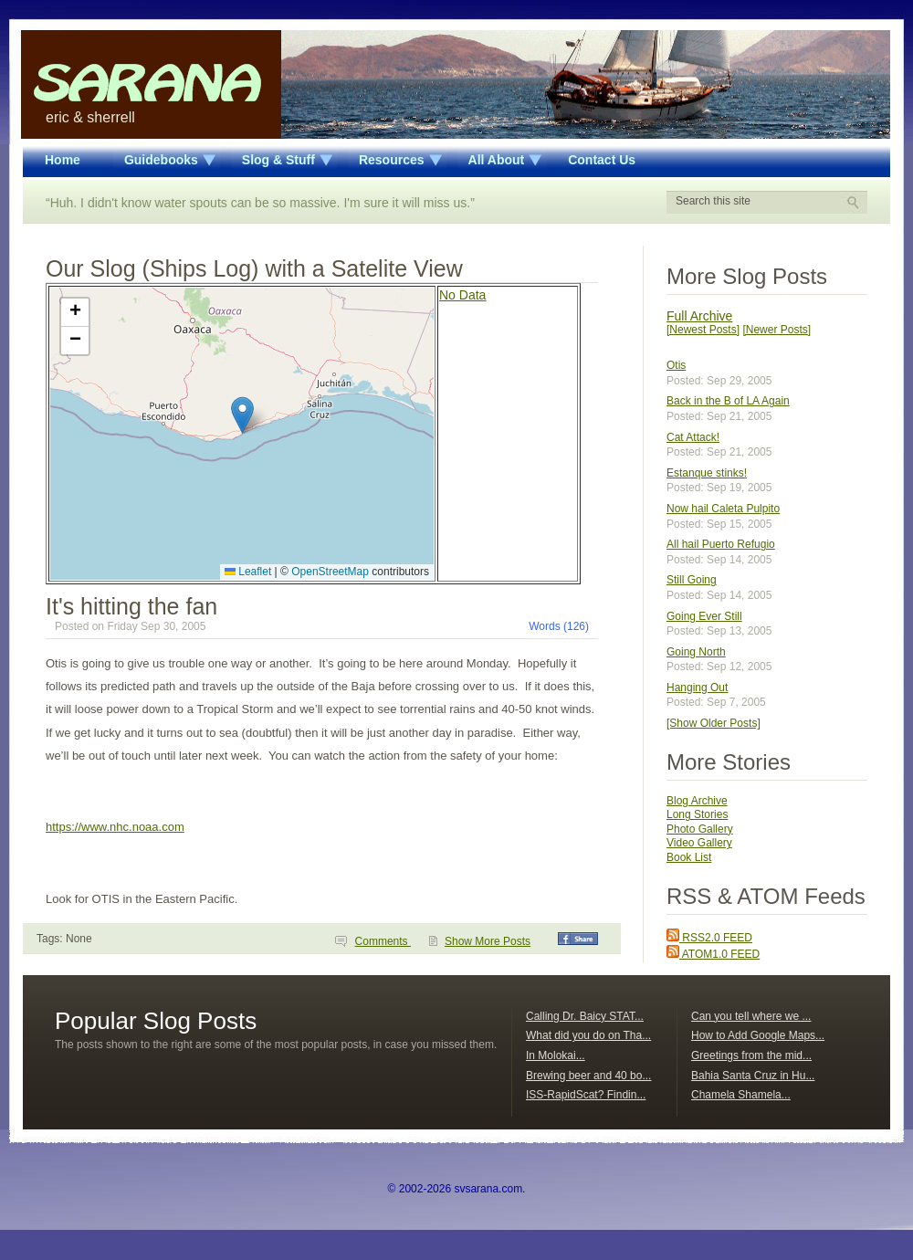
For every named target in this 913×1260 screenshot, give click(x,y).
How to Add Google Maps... (757, 1035)
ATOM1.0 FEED (713, 954)
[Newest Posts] (703, 329)
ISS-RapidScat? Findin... (585, 1094)
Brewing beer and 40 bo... (588, 1075)
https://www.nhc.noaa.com (115, 827)
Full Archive (699, 316)
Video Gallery (699, 842)
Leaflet (248, 571)
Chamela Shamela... (741, 1094)
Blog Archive (697, 800)
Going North (696, 652)
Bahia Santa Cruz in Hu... (752, 1075)
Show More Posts (487, 941)
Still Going (691, 579)
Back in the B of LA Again (728, 400)
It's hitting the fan (131, 606)
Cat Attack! (692, 437)
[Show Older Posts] (713, 723)
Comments (383, 941)
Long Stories (697, 814)
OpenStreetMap (330, 571)
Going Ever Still (704, 616)
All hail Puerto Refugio (720, 544)
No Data (462, 295)
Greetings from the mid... (751, 1055)
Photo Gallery (699, 829)
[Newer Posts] (776, 329)
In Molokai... (555, 1055)
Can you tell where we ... (751, 1016)
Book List (688, 857)
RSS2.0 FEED (709, 937)
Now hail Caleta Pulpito (723, 508)
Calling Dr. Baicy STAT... (585, 1016)
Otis (676, 365)
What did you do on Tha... (588, 1035)
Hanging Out (697, 687)
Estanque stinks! (706, 473)
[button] (242, 415)
